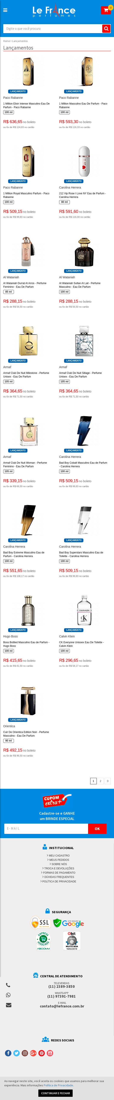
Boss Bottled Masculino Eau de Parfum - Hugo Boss (26, 644)
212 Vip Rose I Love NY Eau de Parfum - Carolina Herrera (82, 195)
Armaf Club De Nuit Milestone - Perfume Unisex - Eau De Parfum (26, 375)
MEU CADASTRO (59, 855)
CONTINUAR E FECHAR (55, 1093)
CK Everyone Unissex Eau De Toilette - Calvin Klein (81, 644)
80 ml (64, 202)
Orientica (9, 726)
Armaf (7, 367)
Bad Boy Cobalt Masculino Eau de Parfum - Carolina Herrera (83, 464)
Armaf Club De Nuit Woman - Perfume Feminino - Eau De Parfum (25, 464)
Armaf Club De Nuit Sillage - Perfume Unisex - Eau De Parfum (80, 375)
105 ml (8, 381)
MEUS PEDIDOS (59, 859)
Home (6, 41)
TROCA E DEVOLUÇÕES (59, 868)
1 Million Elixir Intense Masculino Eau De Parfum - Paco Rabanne (26, 105)
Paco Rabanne (13, 97)
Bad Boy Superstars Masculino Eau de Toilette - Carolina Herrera (81, 554)
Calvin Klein (67, 636)
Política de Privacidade (58, 1085)
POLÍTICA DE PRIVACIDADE (59, 881)
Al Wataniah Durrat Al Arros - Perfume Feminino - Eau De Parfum (24, 285)
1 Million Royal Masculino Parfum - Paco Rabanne (26, 195)
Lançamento (18, 91)
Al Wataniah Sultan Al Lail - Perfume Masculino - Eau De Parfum (79, 285)
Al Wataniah (11, 277)
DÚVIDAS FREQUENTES (59, 877)
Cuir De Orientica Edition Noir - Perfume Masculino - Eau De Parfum (26, 734)
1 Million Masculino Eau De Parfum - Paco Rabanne (83, 105)
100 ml (8, 112)
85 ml (8, 291)
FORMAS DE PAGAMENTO (59, 872)
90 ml (8, 740)
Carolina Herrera (70, 187)
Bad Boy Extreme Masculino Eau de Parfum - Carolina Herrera (23, 554)
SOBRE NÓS (59, 864)
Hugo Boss (10, 636)
